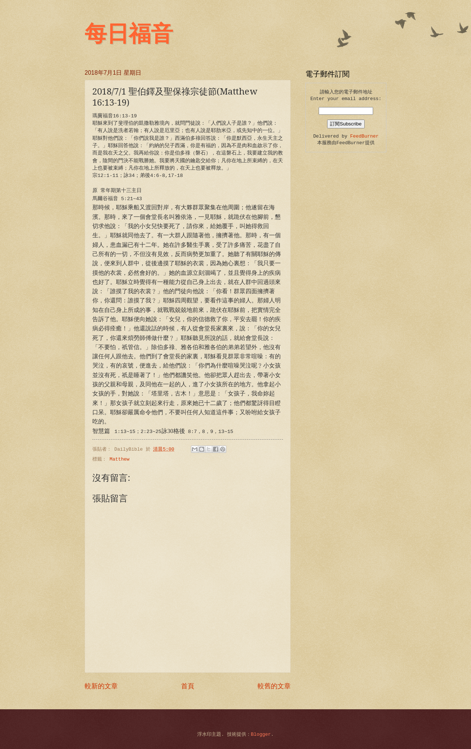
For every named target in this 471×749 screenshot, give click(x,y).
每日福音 (129, 34)
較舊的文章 (274, 686)
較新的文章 (101, 686)
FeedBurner (364, 136)
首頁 (187, 686)
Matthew (120, 459)
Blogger (261, 734)
